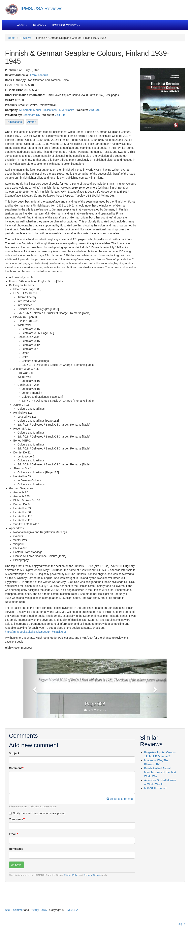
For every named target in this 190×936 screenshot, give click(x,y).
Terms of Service (92, 875)
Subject (14, 753)
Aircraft (31, 121)
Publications (14, 121)
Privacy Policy (71, 875)
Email (12, 834)
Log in (181, 923)
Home (11, 37)
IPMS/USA (71, 910)
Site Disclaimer (14, 910)
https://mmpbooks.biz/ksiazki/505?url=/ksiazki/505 (36, 631)
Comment (15, 768)
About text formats (120, 798)
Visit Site (94, 110)
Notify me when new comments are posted (37, 813)
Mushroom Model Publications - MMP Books (46, 110)
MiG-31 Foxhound (155, 788)
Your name (16, 819)
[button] (34, 688)
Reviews (25, 37)
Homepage (16, 848)
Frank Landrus (39, 75)
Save (16, 864)
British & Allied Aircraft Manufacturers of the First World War (160, 772)
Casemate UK (31, 115)
